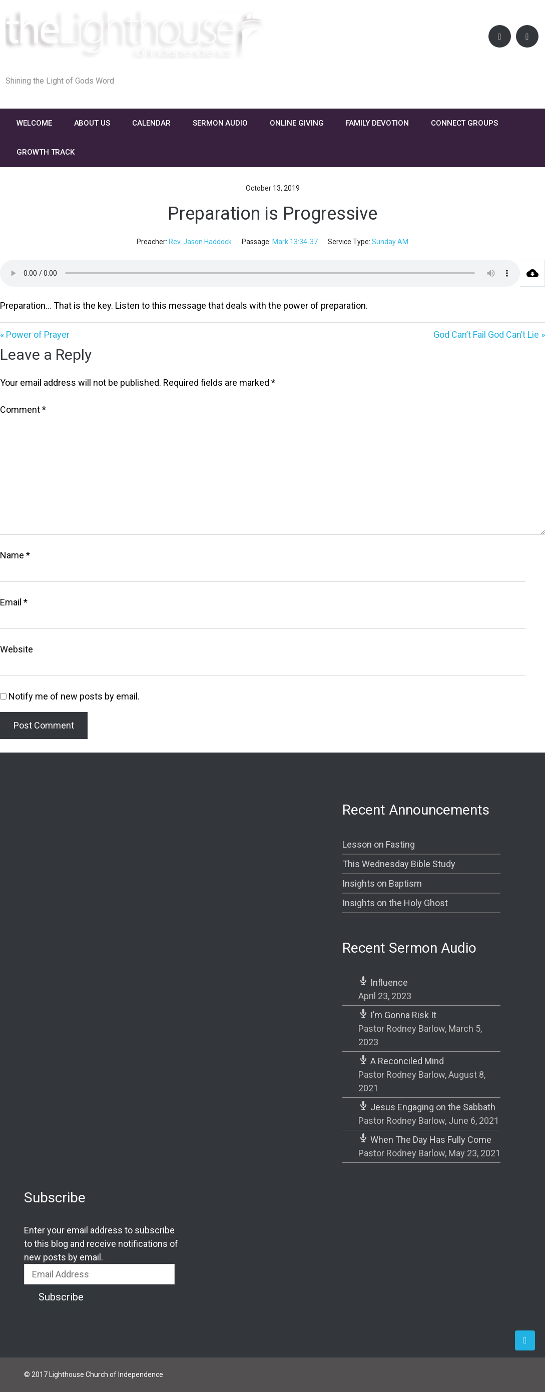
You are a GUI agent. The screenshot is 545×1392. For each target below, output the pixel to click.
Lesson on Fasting (378, 844)
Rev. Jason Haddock (200, 242)
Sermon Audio (220, 123)
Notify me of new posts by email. (74, 696)
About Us (92, 123)
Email (14, 602)
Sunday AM (390, 242)
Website (16, 649)
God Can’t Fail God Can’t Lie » (489, 334)
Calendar (151, 123)
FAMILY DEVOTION (377, 123)
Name (15, 555)
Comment (23, 409)
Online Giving (296, 123)
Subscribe (61, 1297)
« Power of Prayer (35, 334)
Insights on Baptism (382, 883)
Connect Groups (464, 123)
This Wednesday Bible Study (398, 864)
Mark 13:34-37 (295, 242)
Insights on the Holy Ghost (395, 903)
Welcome (34, 123)
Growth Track (46, 152)
